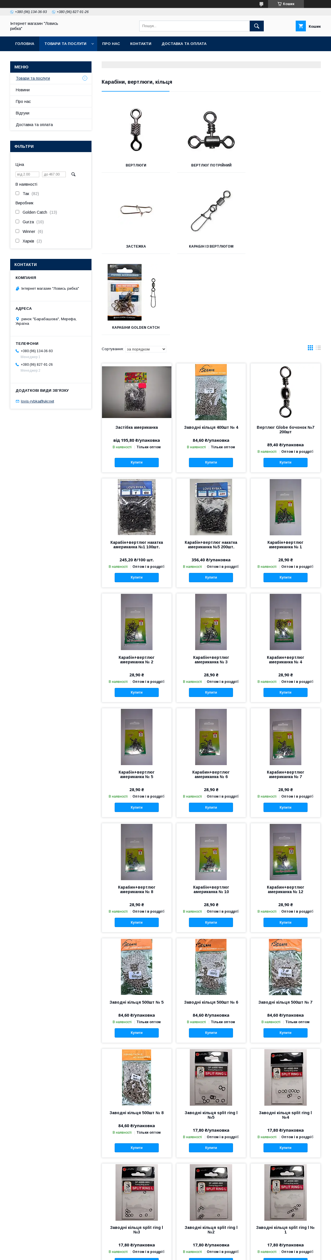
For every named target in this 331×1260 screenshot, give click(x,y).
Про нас (111, 44)
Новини (23, 90)
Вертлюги (136, 165)
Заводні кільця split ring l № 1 (285, 1148)
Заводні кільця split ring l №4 (285, 1033)
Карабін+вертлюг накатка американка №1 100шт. (136, 463)
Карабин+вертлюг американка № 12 (285, 808)
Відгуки (22, 113)
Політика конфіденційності (214, 1252)
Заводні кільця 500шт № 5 (137, 921)
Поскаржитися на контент (170, 1252)
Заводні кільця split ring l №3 (136, 1148)
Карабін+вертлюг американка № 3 (211, 578)
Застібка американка (137, 346)
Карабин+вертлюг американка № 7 (285, 693)
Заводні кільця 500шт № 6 (211, 921)
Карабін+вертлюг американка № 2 (136, 578)
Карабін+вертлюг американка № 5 (136, 693)
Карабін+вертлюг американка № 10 (211, 808)
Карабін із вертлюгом (136, 246)
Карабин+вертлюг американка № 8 (136, 808)
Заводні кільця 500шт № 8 (137, 1031)
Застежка (286, 165)
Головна (24, 44)
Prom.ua (192, 1247)
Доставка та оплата (184, 44)
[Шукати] (257, 26)
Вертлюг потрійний (211, 165)
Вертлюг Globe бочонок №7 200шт (285, 348)
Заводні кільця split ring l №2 (211, 1148)
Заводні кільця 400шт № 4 (211, 346)
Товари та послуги (65, 44)
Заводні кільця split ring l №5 (211, 1033)
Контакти (140, 44)
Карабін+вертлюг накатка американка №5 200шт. (211, 463)
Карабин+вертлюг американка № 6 (211, 693)
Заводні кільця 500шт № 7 (285, 921)
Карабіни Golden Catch (211, 246)
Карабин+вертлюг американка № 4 (285, 578)
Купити (137, 381)
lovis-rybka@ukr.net (37, 401)
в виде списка (318, 268)
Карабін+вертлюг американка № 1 (285, 463)
